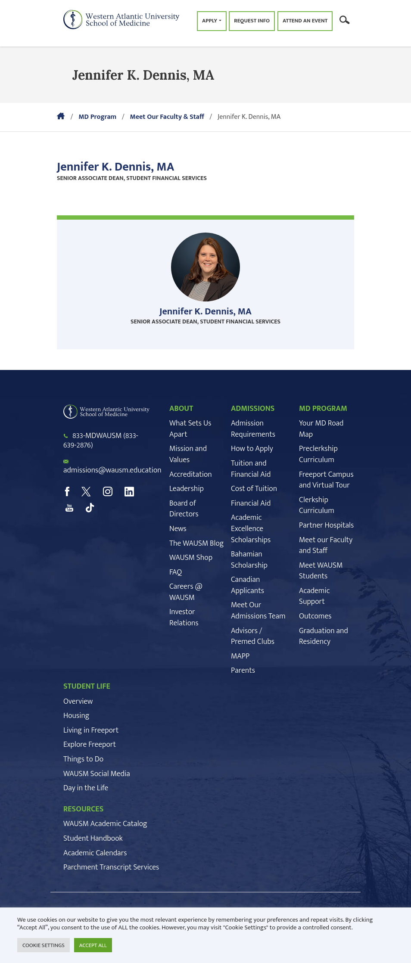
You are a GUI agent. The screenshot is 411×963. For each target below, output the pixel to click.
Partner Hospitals (326, 525)
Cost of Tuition (254, 488)
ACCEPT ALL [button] (93, 945)
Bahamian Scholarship (249, 560)
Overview (78, 701)
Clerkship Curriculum (316, 506)
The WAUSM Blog (196, 543)
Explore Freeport (89, 744)
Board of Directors (184, 509)
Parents (243, 670)
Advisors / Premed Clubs (252, 636)
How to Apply (252, 448)
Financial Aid (251, 503)
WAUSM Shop (190, 557)
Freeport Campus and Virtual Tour (326, 480)
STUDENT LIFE (86, 686)
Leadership (186, 488)
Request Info (252, 20)
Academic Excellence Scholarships (251, 528)
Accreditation (190, 474)
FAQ (175, 572)
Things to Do (83, 759)
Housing (76, 715)
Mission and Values (188, 454)
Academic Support (314, 596)
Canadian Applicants (247, 585)
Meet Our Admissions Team (258, 611)
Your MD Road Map (321, 429)
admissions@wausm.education (112, 470)
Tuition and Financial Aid (251, 469)
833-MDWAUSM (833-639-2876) (100, 440)
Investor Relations (184, 618)
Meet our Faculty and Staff (325, 546)
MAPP (240, 656)
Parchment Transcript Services (111, 867)
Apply (209, 20)
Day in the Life (85, 788)
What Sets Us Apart (190, 429)
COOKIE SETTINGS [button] (43, 945)
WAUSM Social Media (96, 773)
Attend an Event (305, 20)
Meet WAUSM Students (320, 571)
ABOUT (181, 408)
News (178, 528)
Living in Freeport (90, 730)
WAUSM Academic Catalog (105, 823)
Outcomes (315, 616)
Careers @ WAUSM (185, 592)
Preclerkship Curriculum (318, 454)
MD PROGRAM (323, 408)
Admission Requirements (253, 429)
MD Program (97, 117)
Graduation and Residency (323, 636)
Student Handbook (93, 838)
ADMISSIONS (253, 408)
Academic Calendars (95, 853)
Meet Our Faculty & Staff (167, 117)
